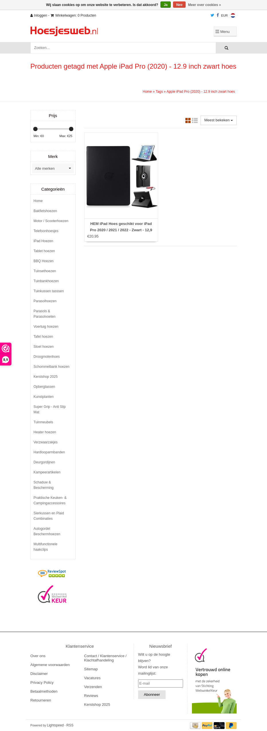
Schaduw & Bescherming (44, 485)
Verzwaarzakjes (46, 442)
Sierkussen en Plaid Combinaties (49, 516)
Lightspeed (55, 725)
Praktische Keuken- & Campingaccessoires (50, 500)
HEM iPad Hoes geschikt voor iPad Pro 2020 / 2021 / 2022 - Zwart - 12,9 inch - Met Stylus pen (121, 230)
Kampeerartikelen (47, 472)
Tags (159, 92)
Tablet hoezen (44, 251)
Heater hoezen (45, 432)
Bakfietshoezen (45, 211)
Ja (165, 5)
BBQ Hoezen (44, 261)
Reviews (91, 696)
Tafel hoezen (43, 337)
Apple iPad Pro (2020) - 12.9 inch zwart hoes (200, 92)
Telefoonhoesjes (46, 231)
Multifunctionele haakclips (45, 547)
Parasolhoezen (45, 301)
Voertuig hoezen (46, 327)
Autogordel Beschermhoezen (47, 531)
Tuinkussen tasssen (49, 291)
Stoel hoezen (44, 347)
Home (147, 92)
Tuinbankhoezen (46, 281)
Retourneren (40, 700)
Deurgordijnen (44, 462)
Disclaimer (39, 673)
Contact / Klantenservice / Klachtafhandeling (105, 658)
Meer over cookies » (204, 5)
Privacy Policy (42, 682)
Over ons (38, 656)
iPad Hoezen (43, 241)
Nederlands (233, 15)
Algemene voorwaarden (50, 665)
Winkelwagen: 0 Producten (73, 15)
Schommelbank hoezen (51, 367)
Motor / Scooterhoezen (51, 221)
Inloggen (38, 15)
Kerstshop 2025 (46, 377)
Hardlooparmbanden (49, 452)
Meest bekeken (218, 120)
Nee (179, 5)
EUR (224, 15)
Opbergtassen (44, 387)
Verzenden (93, 687)
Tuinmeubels (43, 422)
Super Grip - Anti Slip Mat (50, 409)
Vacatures (92, 678)
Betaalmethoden (44, 691)
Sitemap (91, 669)
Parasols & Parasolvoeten (45, 314)
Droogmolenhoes (47, 357)
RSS (70, 725)
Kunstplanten (44, 397)
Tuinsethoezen (45, 271)
